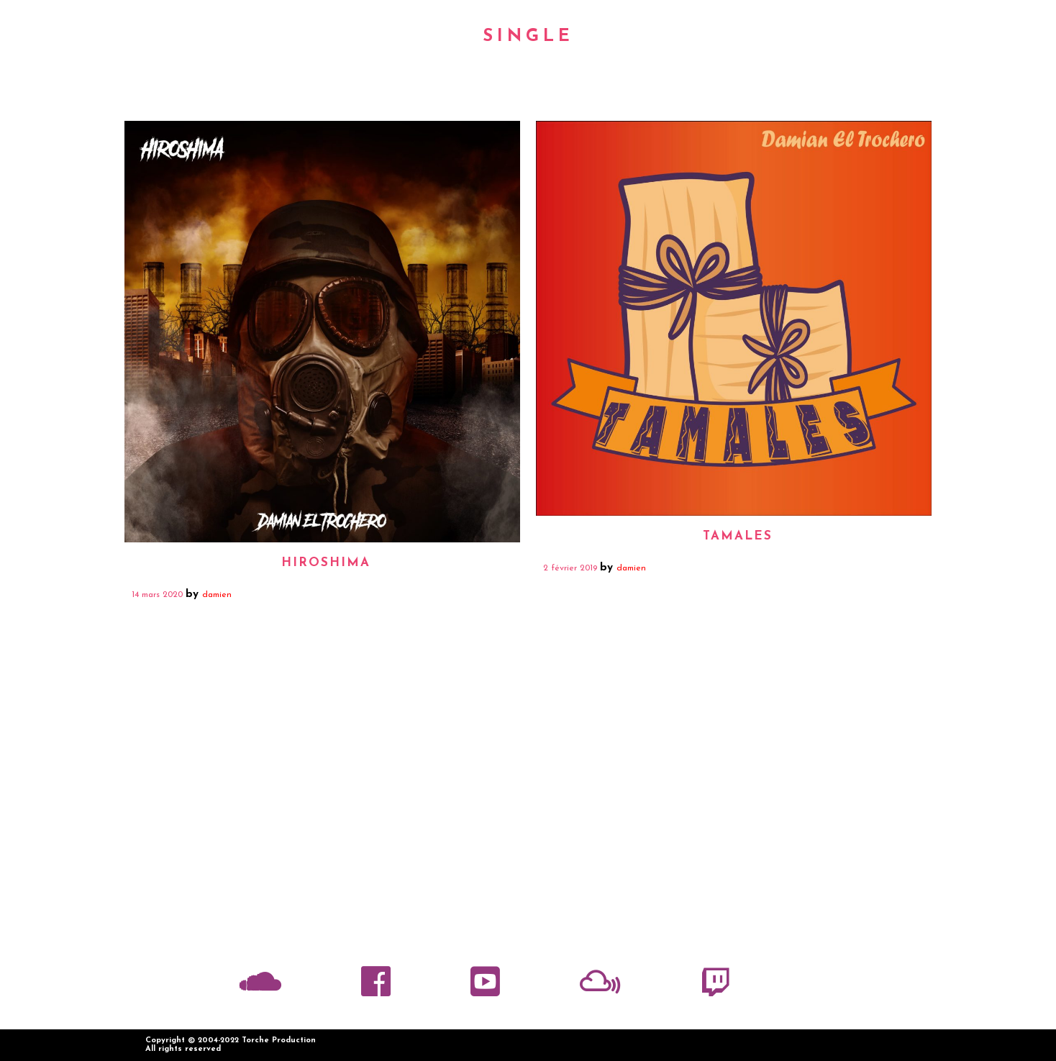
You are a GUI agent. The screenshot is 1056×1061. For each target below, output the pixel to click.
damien (217, 595)
